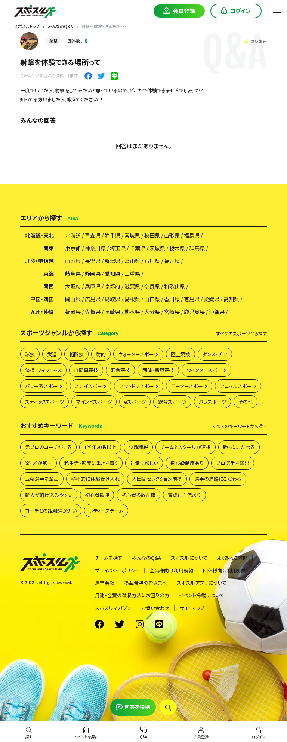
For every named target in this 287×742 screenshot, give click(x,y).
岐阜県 (73, 273)
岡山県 (73, 299)
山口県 (152, 299)
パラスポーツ (212, 401)
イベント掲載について (201, 595)
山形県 (172, 235)
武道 (52, 354)
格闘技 (76, 354)
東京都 (73, 248)
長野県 (93, 260)
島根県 (132, 299)
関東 (48, 248)
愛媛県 (211, 299)
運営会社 (104, 582)
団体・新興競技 (158, 369)
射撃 (53, 41)
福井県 (172, 260)
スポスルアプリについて (201, 582)
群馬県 (197, 248)
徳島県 (192, 299)
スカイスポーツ (91, 386)
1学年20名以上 (100, 447)
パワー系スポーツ (43, 386)
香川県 (172, 299)
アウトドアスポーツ (138, 386)
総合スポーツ (172, 401)
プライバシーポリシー (117, 570)
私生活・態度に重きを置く (91, 463)
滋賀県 (132, 286)
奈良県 (152, 286)
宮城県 (132, 235)
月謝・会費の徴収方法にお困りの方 (132, 595)
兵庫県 (93, 286)
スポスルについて (189, 557)
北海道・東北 (39, 235)
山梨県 (73, 260)
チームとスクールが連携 (185, 447)
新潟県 (112, 260)
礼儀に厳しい (144, 463)
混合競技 (120, 369)
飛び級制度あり (187, 463)
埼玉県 (118, 248)
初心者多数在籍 (138, 494)
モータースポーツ (189, 386)
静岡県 (93, 273)
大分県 (152, 311)
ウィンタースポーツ (206, 369)
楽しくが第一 (38, 463)
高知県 (231, 299)
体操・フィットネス (43, 369)
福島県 (192, 235)
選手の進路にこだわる (217, 478)
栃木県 (177, 248)
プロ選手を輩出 (232, 463)
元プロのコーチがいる (48, 447)
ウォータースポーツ (138, 354)
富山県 (132, 260)
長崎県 (112, 311)
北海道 (73, 235)
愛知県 (112, 273)
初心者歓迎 (97, 494)
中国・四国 (42, 299)
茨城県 (157, 248)
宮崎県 (172, 311)
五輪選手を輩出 (42, 478)
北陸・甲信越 (39, 260)
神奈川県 (95, 248)
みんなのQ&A (146, 557)
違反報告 (255, 41)
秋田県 (152, 235)
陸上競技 (180, 354)
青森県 (93, 235)
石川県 (152, 260)
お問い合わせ (155, 607)
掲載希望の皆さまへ (145, 582)
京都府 (112, 286)
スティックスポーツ (44, 401)
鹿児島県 (194, 311)
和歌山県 (174, 286)
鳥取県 (112, 299)
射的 (101, 354)
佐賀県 (93, 311)
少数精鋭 (138, 447)
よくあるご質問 (232, 557)
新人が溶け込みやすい (48, 494)
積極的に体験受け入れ (95, 478)
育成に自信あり (184, 494)
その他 (245, 401)
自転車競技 (86, 369)
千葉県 (137, 248)
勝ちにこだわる (239, 447)
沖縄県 (217, 311)
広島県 (93, 299)
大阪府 (73, 286)
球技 (30, 354)
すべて (241, 333)
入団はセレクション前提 (157, 478)
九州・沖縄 (42, 311)
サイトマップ (191, 607)
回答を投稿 (133, 707)
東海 (48, 273)
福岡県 (73, 311)
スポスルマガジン (113, 607)
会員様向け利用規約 (171, 570)
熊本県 (132, 311)
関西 (48, 286)
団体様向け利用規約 (225, 570)
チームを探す (108, 557)
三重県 (132, 273)
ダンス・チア (215, 354)
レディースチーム (106, 510)
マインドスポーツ (94, 401)
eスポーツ (135, 401)
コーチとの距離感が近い (51, 510)
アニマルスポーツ (238, 386)
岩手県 (112, 235)
